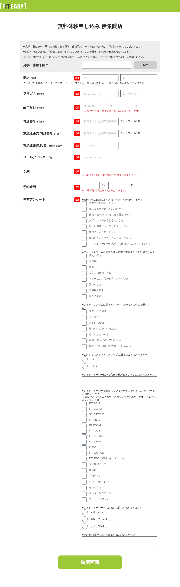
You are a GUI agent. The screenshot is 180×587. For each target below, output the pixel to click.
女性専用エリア (97, 464)
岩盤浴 (93, 447)
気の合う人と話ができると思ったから (110, 237)
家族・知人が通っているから (105, 340)
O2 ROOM (95, 425)
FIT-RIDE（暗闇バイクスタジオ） (107, 458)
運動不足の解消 (97, 311)
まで (130, 185)
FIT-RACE (94, 430)
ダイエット (95, 316)
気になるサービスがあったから (106, 208)
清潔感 (93, 261)
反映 (145, 65)
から (104, 185)
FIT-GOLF (94, 403)
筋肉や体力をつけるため (102, 328)
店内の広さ (95, 255)
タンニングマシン (99, 481)
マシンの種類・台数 (100, 272)
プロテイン (95, 475)
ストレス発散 (96, 322)
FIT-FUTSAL (96, 441)
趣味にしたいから (99, 334)
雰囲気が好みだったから (102, 202)
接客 (91, 267)
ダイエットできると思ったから (106, 220)
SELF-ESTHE (96, 414)
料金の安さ (95, 296)
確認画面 (90, 562)
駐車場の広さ (96, 290)
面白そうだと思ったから (102, 232)
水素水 (93, 469)
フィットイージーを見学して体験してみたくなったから (120, 243)
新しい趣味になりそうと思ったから (108, 226)
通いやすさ (95, 284)
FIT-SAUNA (95, 408)
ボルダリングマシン (100, 493)
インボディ (95, 487)
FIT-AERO (95, 419)
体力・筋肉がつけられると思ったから (110, 214)
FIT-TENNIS (95, 436)
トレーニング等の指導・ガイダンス (108, 278)
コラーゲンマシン (99, 499)
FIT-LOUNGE (96, 452)
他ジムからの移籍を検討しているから (110, 345)
